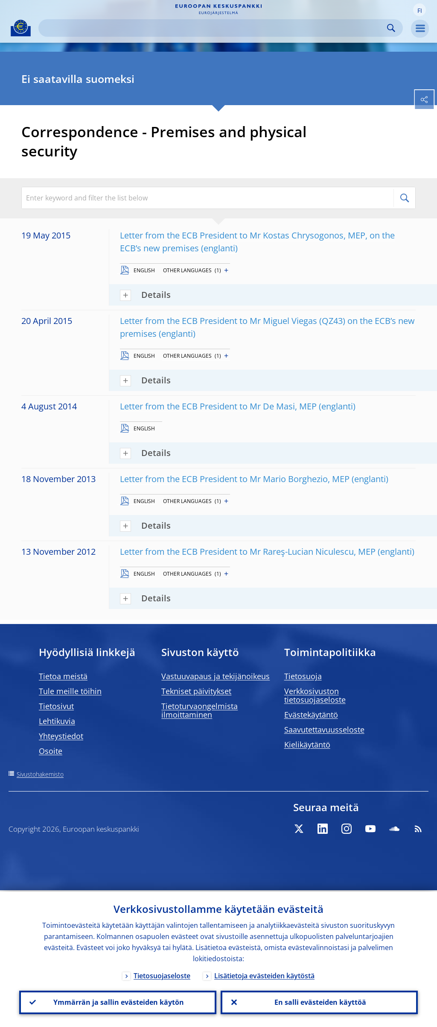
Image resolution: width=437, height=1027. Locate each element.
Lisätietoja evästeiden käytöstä (264, 974)
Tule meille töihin (70, 691)
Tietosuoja (303, 676)
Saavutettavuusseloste (324, 729)
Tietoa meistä (63, 676)
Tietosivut (56, 706)
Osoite (50, 751)
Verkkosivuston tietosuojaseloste (315, 695)
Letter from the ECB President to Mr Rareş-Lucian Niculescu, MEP (248, 551)
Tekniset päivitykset (196, 691)
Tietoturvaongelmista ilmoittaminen (199, 710)
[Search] (214, 28)
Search (391, 28)
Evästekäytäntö (311, 714)
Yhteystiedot (61, 736)
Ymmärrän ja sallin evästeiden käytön (117, 1001)
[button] (419, 9)
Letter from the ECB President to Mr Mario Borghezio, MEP (235, 479)
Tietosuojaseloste (162, 974)
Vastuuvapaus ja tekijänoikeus (215, 676)
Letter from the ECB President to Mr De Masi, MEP (218, 406)
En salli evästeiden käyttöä (319, 1001)
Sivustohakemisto (40, 774)
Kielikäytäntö (307, 744)
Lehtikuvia (57, 721)
